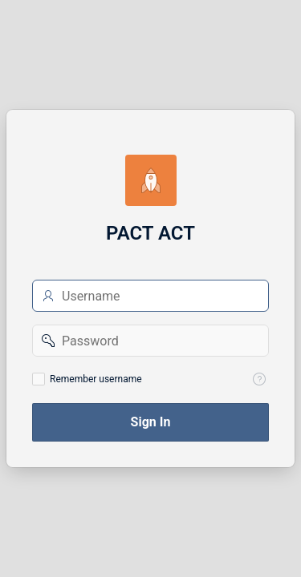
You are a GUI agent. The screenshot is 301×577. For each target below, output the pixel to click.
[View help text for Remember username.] (259, 379)
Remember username (96, 379)
